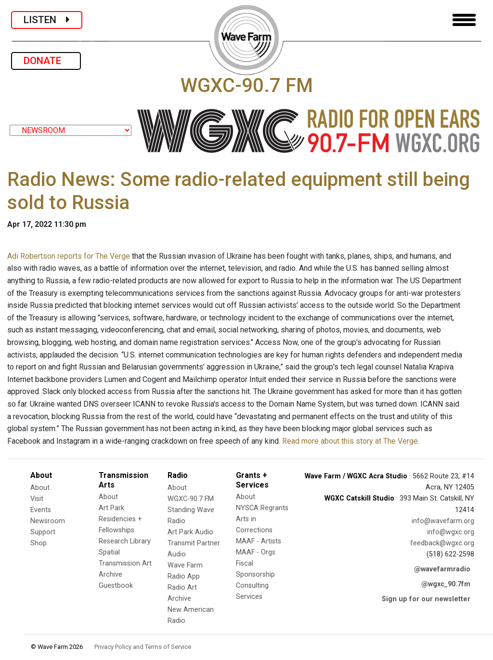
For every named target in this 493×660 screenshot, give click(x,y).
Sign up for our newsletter (426, 599)
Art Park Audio (190, 532)
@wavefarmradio (442, 569)
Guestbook (116, 585)
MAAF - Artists (258, 541)
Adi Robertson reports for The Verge (68, 256)
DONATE (46, 60)
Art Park (111, 508)
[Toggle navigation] (464, 20)
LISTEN (47, 20)
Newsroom (47, 521)
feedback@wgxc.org (442, 543)
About (40, 488)
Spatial (109, 552)
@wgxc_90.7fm (445, 584)
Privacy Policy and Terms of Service (142, 646)
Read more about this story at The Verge (350, 441)
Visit (36, 499)
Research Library (125, 541)
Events (40, 510)
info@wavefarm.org (443, 521)
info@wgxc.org (450, 532)
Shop (38, 543)
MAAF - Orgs (255, 552)
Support (42, 532)
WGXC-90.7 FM (191, 499)
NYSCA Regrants (262, 508)
